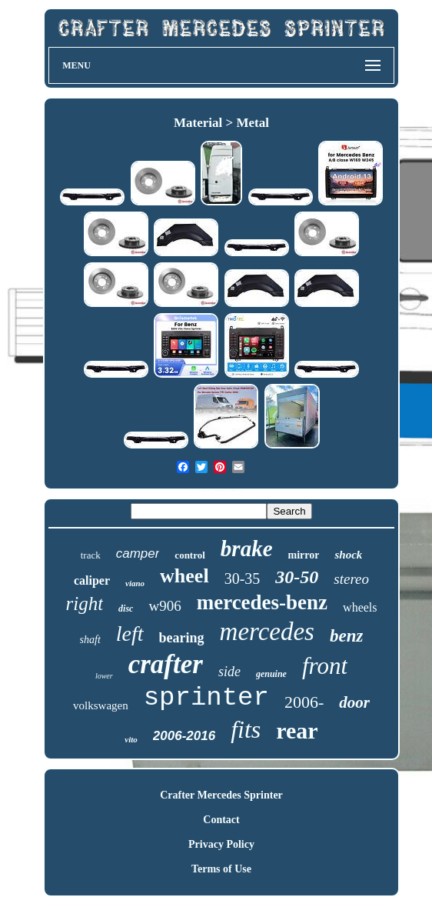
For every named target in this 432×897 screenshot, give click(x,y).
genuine (271, 674)
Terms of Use (221, 869)
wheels (360, 607)
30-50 (296, 577)
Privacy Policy (221, 844)
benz (346, 635)
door (354, 702)
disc (125, 608)
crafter (165, 664)
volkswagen (100, 705)
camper (138, 553)
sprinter (206, 697)
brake (247, 548)
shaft (90, 639)
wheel (184, 576)
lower (104, 676)
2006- (304, 702)
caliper (92, 580)
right (84, 603)
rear (296, 730)
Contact (221, 819)
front (324, 665)
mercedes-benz (262, 602)
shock (348, 555)
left (130, 633)
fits (246, 729)
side (229, 671)
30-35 (242, 578)
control (189, 555)
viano (135, 583)
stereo (351, 579)
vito (131, 739)
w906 (164, 606)
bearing (181, 637)
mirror (304, 555)
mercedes (267, 631)
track (91, 555)
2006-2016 (184, 736)
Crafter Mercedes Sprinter (221, 795)
